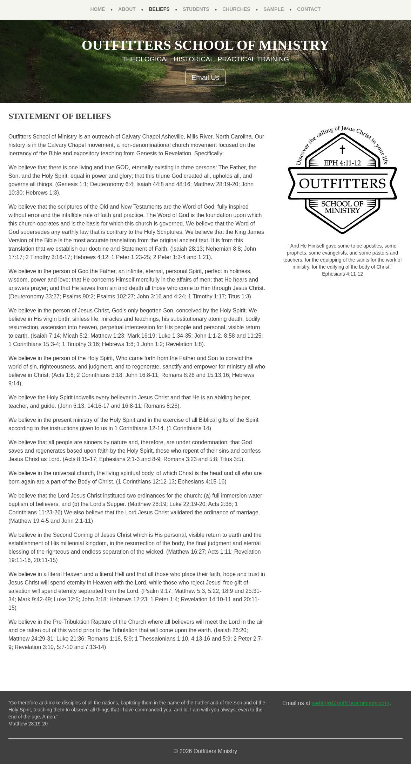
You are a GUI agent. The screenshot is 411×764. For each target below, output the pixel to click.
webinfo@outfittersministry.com (350, 703)
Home (97, 9)
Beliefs (159, 9)
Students (196, 9)
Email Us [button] (205, 77)
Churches (236, 9)
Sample (273, 9)
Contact (309, 9)
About (127, 9)
